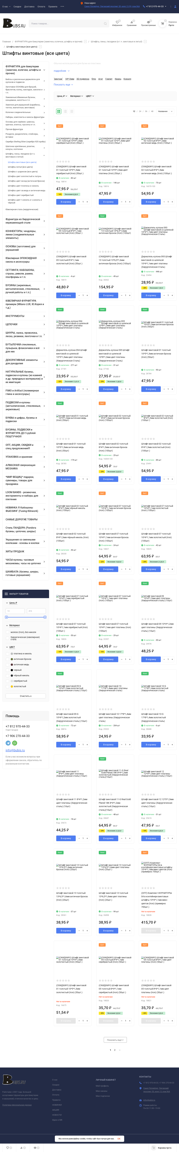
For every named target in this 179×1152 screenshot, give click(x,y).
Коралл (127, 79)
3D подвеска (82, 79)
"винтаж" (58, 79)
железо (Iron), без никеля (21, 632)
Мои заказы (101, 1091)
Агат (100, 79)
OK (118, 1138)
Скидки (55, 1085)
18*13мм (69, 79)
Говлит (108, 79)
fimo (94, 79)
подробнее (61, 70)
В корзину (66, 202)
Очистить (25, 696)
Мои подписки (103, 1096)
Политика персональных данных (17, 1105)
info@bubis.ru (15, 750)
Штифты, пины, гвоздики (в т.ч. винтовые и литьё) (116, 41)
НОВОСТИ (57, 1115)
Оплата (55, 1095)
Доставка (56, 1090)
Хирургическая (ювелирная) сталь (23, 638)
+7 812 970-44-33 (155, 6)
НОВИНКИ (57, 1105)
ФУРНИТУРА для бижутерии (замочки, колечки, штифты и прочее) (48, 41)
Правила (56, 1100)
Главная (6, 41)
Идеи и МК (57, 1120)
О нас (54, 1080)
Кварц (118, 79)
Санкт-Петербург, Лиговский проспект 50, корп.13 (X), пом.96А (112, 6)
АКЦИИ (55, 1110)
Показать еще (63, 84)
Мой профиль (102, 1086)
